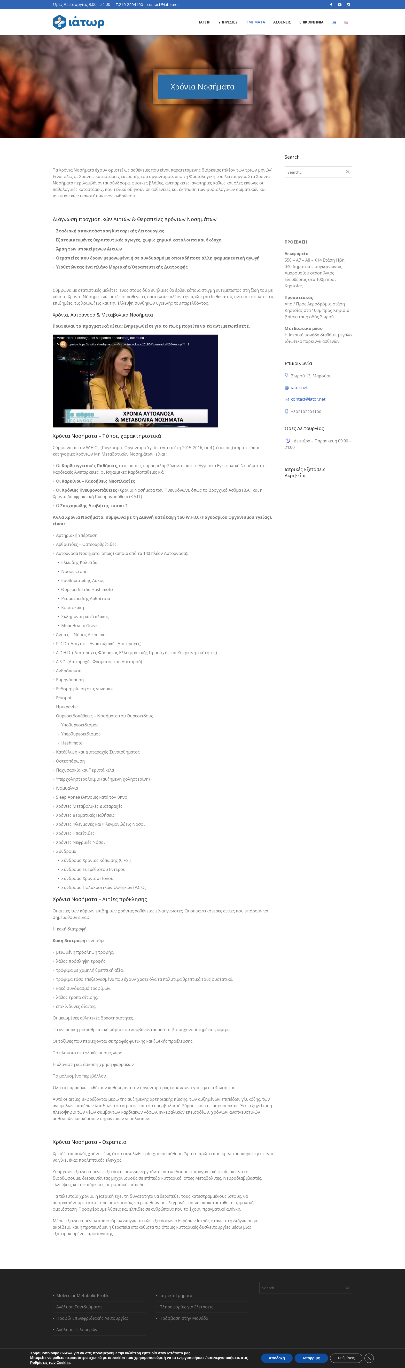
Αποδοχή (277, 1358)
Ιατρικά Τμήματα (175, 1295)
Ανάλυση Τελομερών (76, 1329)
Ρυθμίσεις (346, 1358)
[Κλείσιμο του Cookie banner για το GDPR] (369, 1358)
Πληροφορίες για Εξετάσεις (186, 1307)
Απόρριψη (311, 1358)
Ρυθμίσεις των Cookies (50, 1363)
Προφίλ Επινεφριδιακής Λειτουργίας (92, 1318)
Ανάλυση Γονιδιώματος (307, 529)
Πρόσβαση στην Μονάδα (183, 1318)
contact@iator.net (163, 4)
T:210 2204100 (129, 4)
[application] (135, 381)
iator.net (299, 387)
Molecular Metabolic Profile (83, 1295)
